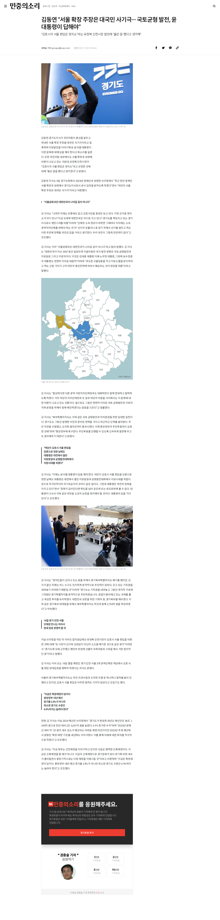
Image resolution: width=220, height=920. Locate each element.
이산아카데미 (48, 4)
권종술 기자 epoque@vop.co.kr (55, 48)
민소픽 (39, 4)
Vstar (58, 4)
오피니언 (31, 4)
